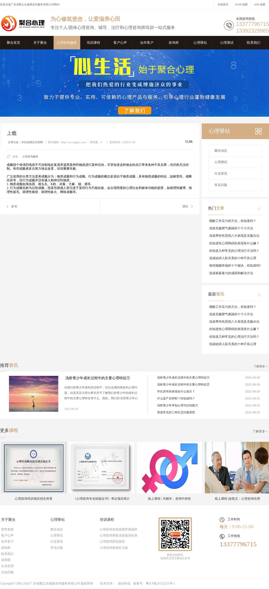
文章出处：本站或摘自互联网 (25, 142)
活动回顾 (7, 572)
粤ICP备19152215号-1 (160, 583)
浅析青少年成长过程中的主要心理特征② (183, 384)
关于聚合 (40, 42)
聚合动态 (221, 150)
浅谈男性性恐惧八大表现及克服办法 (234, 235)
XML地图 (259, 4)
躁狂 (185, 206)
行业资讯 (221, 173)
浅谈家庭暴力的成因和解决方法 (231, 273)
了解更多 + (261, 366)
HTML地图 (241, 4)
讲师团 (6, 560)
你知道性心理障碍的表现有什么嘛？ (234, 243)
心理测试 (227, 42)
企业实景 (7, 566)
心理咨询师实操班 (112, 541)
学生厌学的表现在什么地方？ (176, 391)
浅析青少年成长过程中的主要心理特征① (97, 378)
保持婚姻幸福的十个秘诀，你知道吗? (235, 265)
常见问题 (221, 185)
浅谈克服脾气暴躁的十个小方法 (231, 228)
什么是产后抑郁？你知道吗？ (176, 398)
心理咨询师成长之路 (114, 548)
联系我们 (253, 42)
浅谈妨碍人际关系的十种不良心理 (232, 258)
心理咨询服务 (67, 42)
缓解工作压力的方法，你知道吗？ (232, 221)
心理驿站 (200, 42)
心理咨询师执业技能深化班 (118, 535)
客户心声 (120, 42)
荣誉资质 (7, 529)
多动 (14, 206)
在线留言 (223, 4)
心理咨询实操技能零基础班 (118, 529)
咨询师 (174, 42)
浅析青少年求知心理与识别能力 (177, 405)
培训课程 (93, 42)
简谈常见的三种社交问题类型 (176, 412)
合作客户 (147, 42)
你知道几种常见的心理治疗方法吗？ (234, 250)
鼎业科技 (124, 583)
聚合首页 (13, 42)
